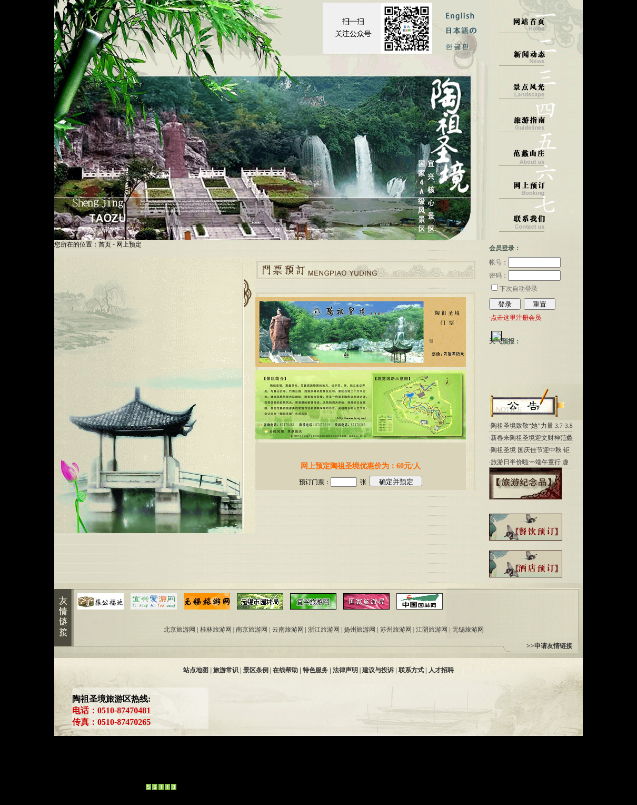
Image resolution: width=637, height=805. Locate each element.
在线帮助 (285, 670)
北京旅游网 (179, 629)
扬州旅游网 (359, 629)
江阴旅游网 (431, 629)
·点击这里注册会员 (515, 317)
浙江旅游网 (324, 629)
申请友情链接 (553, 646)
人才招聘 (441, 670)
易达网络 (224, 784)
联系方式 (411, 670)
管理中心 (72, 784)
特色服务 (315, 670)
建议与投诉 (378, 670)
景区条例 (255, 670)
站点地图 (195, 670)
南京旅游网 (251, 629)
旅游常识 (225, 670)
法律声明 (345, 670)
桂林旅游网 (216, 629)
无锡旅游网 (468, 629)
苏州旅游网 (396, 629)
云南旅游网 (288, 629)
